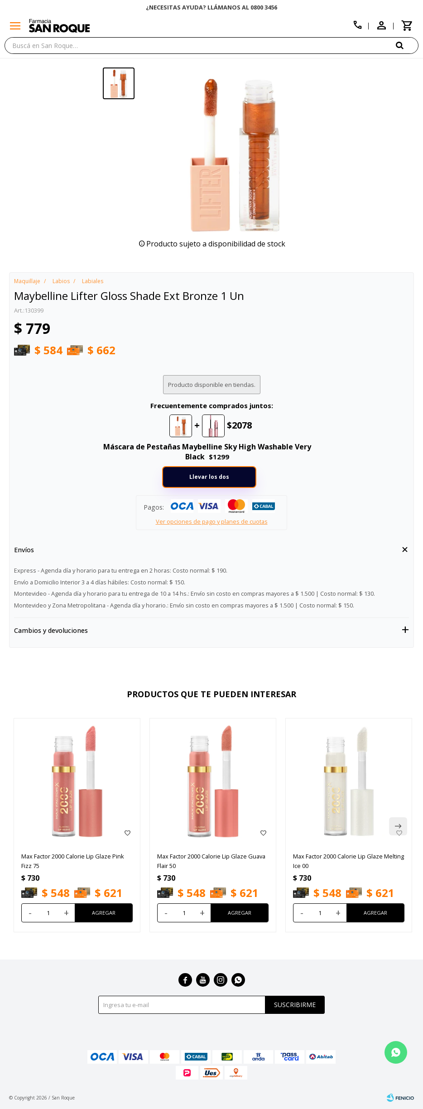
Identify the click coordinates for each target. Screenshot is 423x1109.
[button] (407, 45)
